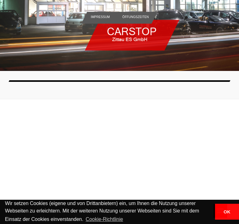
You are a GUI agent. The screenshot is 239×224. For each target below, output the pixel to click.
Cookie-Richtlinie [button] (104, 219)
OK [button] (227, 211)
